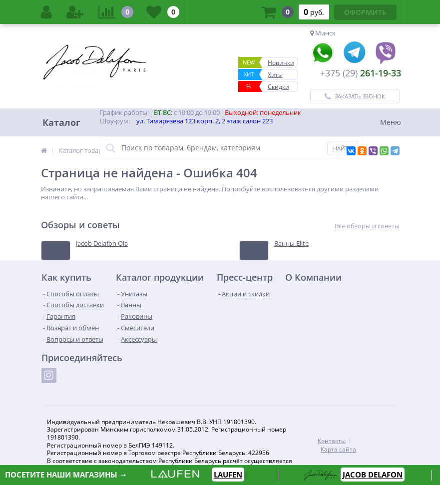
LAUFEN (228, 475)
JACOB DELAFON (373, 475)
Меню (390, 122)
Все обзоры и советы (367, 226)
